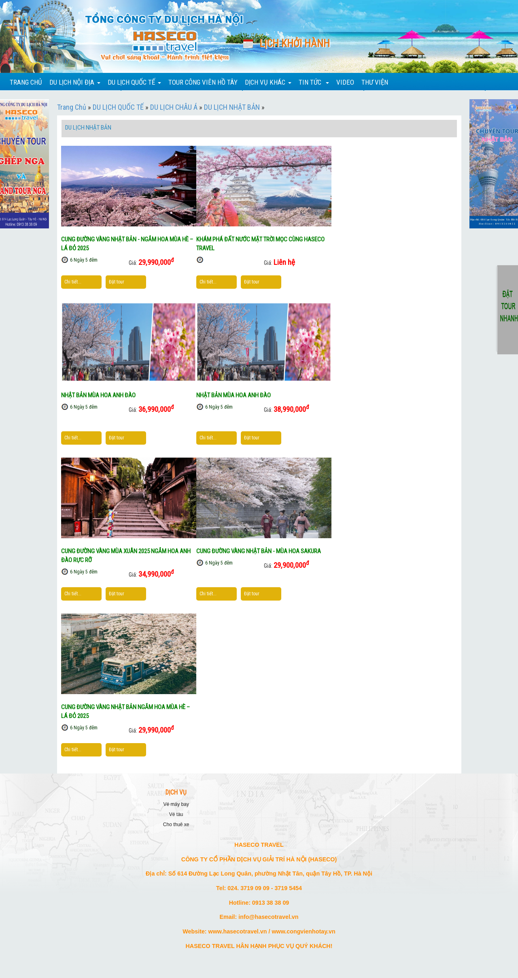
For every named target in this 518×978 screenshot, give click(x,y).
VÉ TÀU (176, 814)
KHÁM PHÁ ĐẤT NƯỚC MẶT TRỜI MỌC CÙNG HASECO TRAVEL (260, 244)
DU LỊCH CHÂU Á (173, 107)
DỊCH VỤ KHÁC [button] (268, 82)
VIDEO (345, 82)
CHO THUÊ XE (176, 824)
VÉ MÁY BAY (176, 804)
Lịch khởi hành (294, 43)
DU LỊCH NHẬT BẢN (232, 107)
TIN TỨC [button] (314, 82)
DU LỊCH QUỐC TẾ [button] (134, 82)
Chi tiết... (72, 282)
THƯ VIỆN (374, 82)
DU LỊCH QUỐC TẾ (118, 107)
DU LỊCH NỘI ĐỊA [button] (74, 82)
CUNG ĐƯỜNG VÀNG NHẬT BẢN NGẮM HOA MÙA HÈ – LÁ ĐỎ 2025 (125, 711)
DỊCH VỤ (176, 792)
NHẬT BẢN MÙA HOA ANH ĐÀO (98, 395)
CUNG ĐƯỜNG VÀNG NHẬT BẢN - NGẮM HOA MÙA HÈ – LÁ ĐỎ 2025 (127, 244)
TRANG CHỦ (26, 82)
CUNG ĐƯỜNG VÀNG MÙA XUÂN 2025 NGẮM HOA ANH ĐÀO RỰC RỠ (126, 556)
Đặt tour (116, 282)
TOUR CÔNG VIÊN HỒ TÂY (203, 82)
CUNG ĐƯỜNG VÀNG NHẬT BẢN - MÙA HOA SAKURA (258, 551)
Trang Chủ (71, 107)
